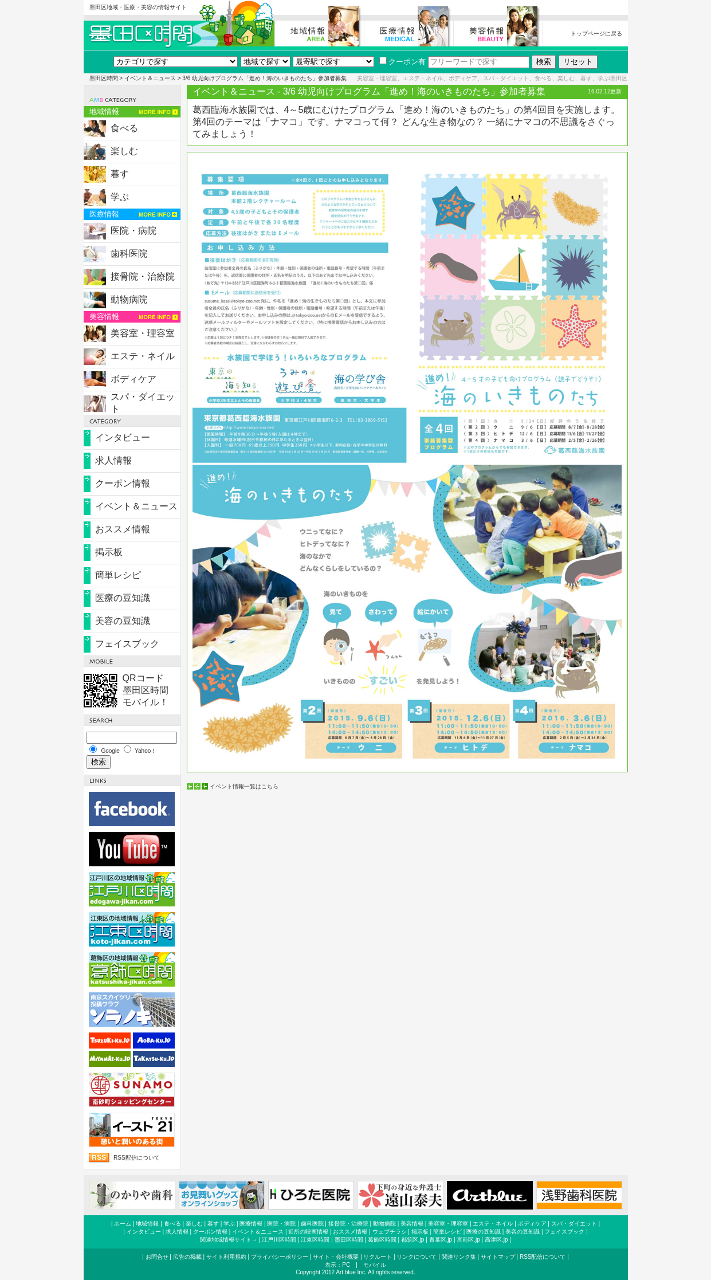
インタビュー (122, 437)
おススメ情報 (122, 529)
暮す (120, 174)
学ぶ (120, 197)
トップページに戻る (596, 33)
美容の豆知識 (122, 621)
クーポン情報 (122, 483)
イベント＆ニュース (150, 78)
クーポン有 (402, 61)
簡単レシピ (118, 575)
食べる (124, 128)
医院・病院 (133, 230)
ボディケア (133, 379)
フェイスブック (127, 644)
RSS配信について (136, 1158)
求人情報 (113, 460)
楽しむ (124, 151)
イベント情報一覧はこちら (244, 786)
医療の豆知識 (122, 598)
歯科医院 (129, 253)
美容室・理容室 (143, 333)
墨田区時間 (103, 78)
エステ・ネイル (143, 356)
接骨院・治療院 (143, 276)
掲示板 (109, 552)
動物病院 (129, 299)
